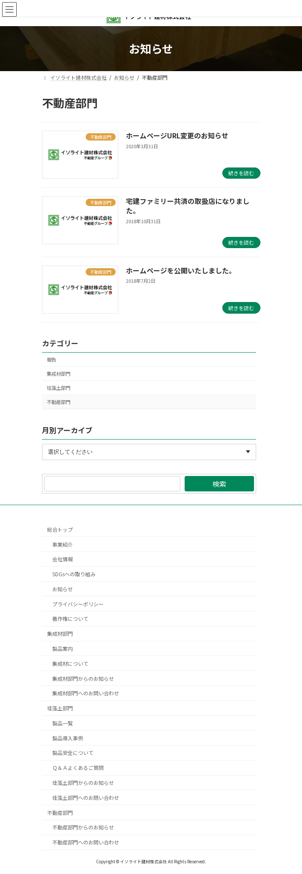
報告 (51, 359)
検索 (219, 484)
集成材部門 (58, 373)
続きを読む (241, 173)
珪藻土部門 (58, 387)
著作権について (70, 619)
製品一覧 (62, 723)
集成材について (70, 663)
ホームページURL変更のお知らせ (177, 135)
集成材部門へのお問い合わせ (85, 693)
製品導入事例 (67, 738)
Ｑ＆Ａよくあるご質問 (78, 768)
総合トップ (60, 529)
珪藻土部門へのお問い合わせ (85, 797)
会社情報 (62, 559)
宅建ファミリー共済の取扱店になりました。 (187, 206)
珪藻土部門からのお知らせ (83, 782)
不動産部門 (58, 401)
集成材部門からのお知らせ (83, 678)
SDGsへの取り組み (74, 574)
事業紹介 (62, 544)
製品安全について (72, 753)
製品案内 (62, 648)
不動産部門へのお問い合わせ (85, 842)
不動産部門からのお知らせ (83, 827)
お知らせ (62, 589)
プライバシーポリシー (78, 604)
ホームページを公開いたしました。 (181, 270)
